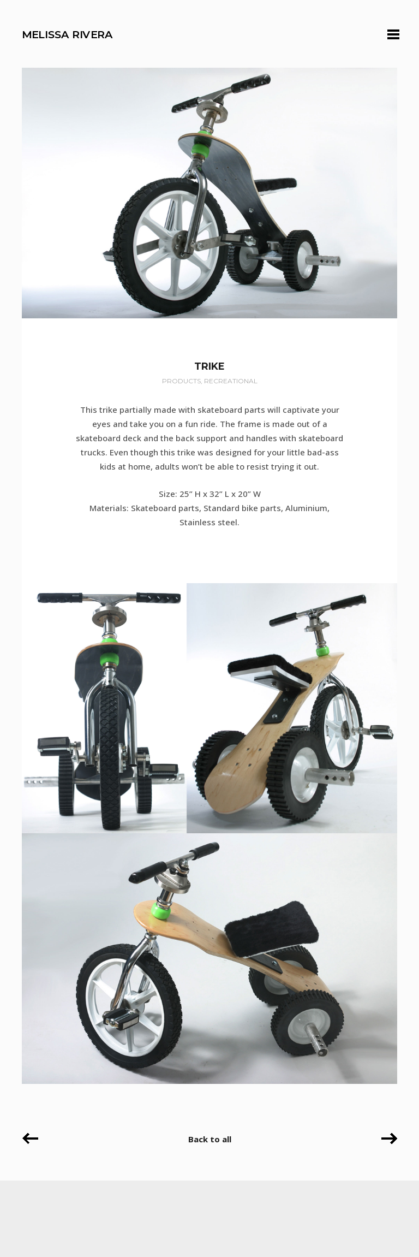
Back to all (209, 1139)
